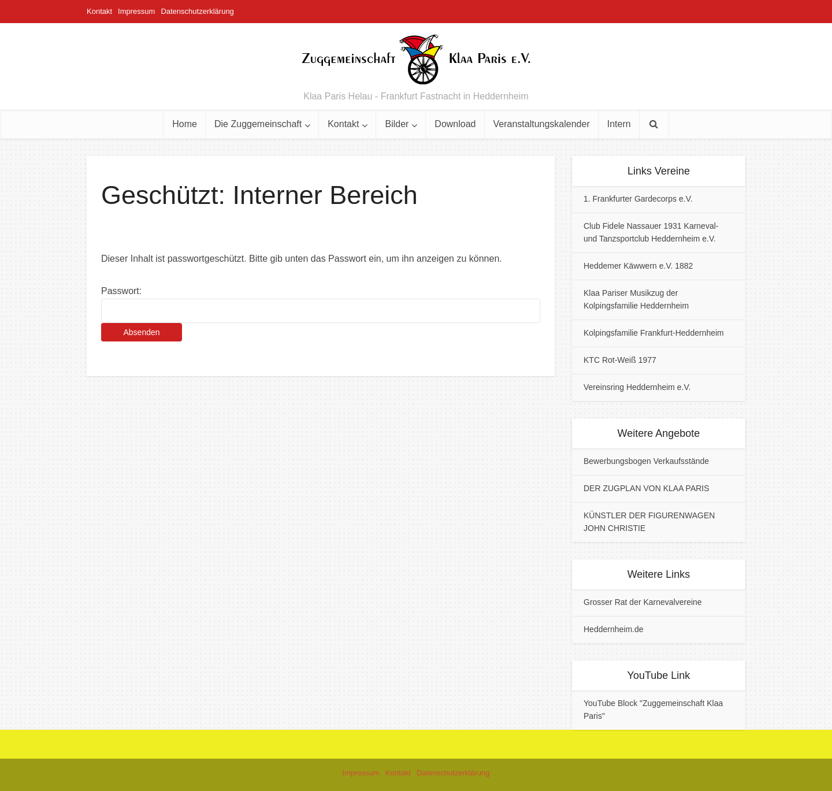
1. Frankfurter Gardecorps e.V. (638, 198)
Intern (619, 124)
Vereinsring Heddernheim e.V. (637, 387)
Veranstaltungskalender (541, 124)
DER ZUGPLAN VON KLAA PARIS (647, 488)
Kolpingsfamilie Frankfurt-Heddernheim (654, 332)
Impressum (136, 11)
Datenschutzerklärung (197, 11)
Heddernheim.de (614, 629)
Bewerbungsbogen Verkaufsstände (646, 461)
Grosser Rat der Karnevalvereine (643, 602)
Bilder (396, 124)
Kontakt (99, 11)
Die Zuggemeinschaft (258, 124)
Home (184, 124)
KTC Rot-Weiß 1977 (620, 360)
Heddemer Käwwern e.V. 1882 (638, 265)
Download (455, 124)
